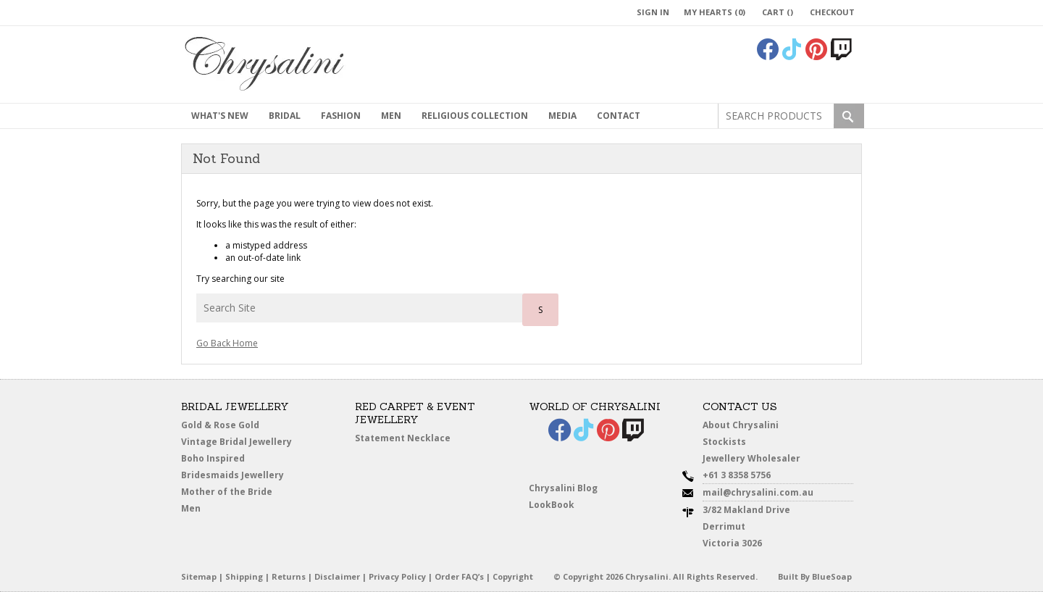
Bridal (285, 115)
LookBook (551, 505)
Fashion (341, 115)
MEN (391, 115)
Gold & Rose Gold (220, 425)
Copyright (513, 576)
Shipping (244, 576)
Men (191, 508)
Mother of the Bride (226, 491)
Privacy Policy (397, 576)
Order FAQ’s (459, 576)
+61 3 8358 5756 (737, 475)
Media (562, 115)
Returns (289, 576)
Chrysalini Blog (563, 488)
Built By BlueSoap (815, 576)
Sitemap (199, 576)
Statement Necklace (403, 438)
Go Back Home (227, 343)
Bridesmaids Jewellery (232, 475)
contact (618, 115)
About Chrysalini (741, 425)
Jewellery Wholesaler (751, 458)
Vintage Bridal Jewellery (236, 441)
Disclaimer (337, 576)
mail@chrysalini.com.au (758, 492)
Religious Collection (475, 115)
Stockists (724, 441)
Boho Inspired (213, 458)
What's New (219, 115)
